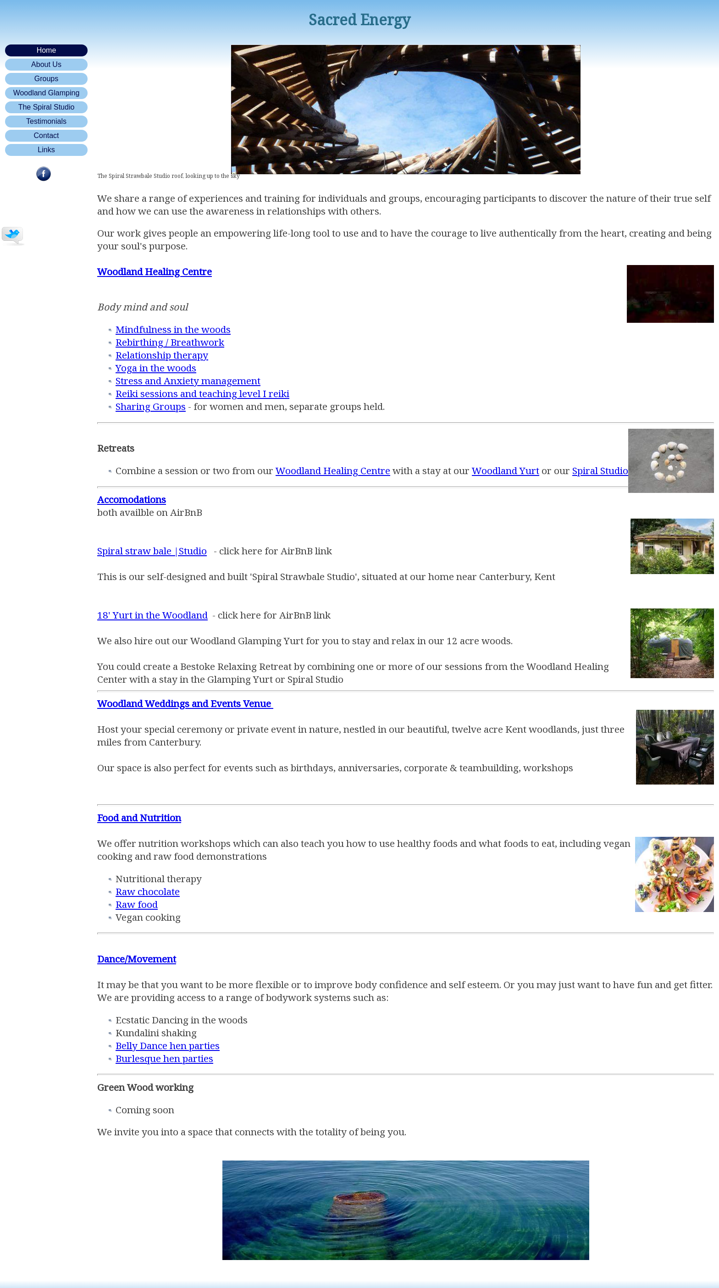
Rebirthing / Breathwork (170, 342)
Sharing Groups (151, 406)
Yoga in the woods (156, 367)
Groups (46, 79)
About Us (46, 64)
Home (46, 50)
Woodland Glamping (46, 93)
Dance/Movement (136, 958)
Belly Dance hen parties (168, 1045)
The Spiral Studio (46, 107)
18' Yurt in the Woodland (152, 614)
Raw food (137, 904)
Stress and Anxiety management (188, 380)
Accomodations (131, 499)
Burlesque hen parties (164, 1058)
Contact (46, 135)
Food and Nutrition (139, 817)
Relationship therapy (162, 354)
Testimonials (46, 121)
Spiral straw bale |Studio (152, 550)
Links (46, 150)
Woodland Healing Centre (333, 470)
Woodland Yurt (505, 470)
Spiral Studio (600, 470)
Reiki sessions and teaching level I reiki (202, 393)
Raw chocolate (148, 891)
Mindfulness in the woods (173, 329)
